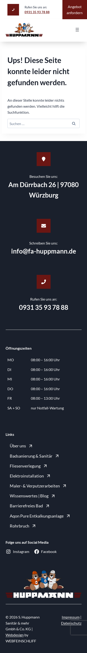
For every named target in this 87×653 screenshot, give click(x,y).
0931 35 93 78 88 (37, 12)
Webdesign (15, 635)
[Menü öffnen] (77, 29)
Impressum (71, 617)
